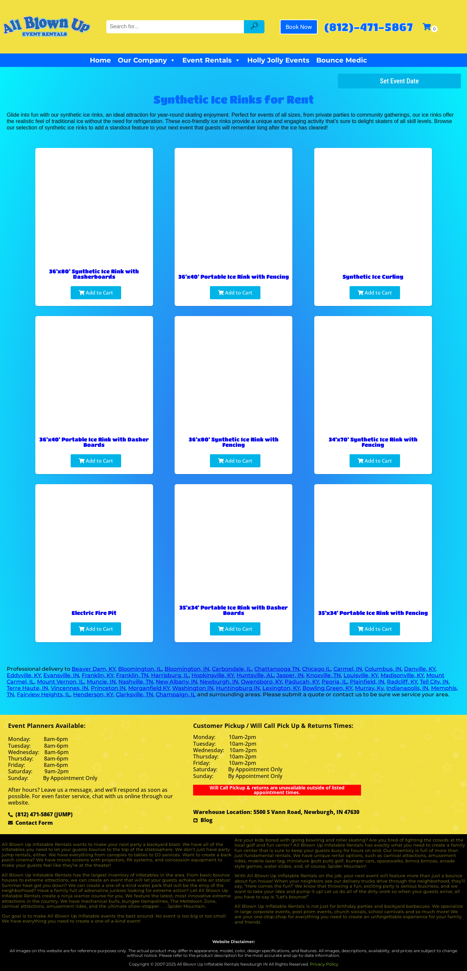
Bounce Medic (341, 60)
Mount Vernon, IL (60, 681)
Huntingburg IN (238, 688)
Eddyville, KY (24, 675)
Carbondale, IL (232, 669)
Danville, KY (419, 669)
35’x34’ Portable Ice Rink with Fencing (373, 613)
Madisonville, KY (402, 675)
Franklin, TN (132, 675)
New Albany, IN (176, 681)
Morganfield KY (149, 688)
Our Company (147, 60)
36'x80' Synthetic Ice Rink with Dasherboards (94, 274)
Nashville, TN (135, 681)
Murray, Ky (369, 688)
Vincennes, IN (69, 688)
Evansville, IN (61, 675)
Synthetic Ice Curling (373, 276)
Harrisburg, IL (170, 675)
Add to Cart (96, 292)
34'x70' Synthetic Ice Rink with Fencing (373, 442)
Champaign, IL (176, 694)
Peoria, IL (334, 681)
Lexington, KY (281, 688)
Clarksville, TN (134, 694)
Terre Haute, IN (27, 688)
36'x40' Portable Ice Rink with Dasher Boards (94, 442)
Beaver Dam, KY (93, 669)
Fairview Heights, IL (43, 694)
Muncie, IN (101, 681)
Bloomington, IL (140, 669)
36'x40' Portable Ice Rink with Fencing (233, 276)
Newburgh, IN (219, 681)
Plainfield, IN (367, 681)
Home (100, 60)
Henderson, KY (93, 694)
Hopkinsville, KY (212, 675)
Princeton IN (108, 688)
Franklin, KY (97, 675)
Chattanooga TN (276, 669)
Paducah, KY (302, 681)
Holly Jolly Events (278, 60)
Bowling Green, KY (327, 688)
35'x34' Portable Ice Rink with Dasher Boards (233, 610)
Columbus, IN (383, 669)
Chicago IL (316, 669)
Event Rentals (211, 60)
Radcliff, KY (402, 681)
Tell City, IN (434, 681)
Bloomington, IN (187, 669)
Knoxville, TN (323, 675)
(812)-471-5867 (368, 26)
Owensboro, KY (261, 681)
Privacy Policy (324, 964)
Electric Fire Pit (94, 613)
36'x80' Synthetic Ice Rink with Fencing (234, 442)
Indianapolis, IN (407, 688)
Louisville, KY (361, 675)
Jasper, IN (290, 675)
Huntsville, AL (255, 675)
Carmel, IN (347, 669)
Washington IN (192, 688)
